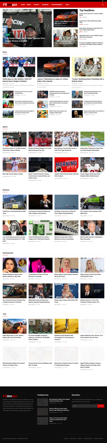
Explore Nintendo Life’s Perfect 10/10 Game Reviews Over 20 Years (91, 336)
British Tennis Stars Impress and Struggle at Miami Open (58, 111)
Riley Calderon (6, 279)
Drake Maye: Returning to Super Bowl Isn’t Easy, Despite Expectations (91, 29)
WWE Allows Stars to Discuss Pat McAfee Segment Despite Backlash (39, 301)
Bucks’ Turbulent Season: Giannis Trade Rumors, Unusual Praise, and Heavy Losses (39, 176)
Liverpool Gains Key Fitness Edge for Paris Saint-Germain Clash (24, 111)
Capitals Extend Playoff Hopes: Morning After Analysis (66, 175)
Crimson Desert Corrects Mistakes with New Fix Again (40, 364)
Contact (66, 438)
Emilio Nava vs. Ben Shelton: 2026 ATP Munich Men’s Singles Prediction (17, 80)
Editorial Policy (88, 438)
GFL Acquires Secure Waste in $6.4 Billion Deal (91, 212)
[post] (27, 28)
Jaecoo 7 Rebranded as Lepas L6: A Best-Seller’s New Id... (65, 22)
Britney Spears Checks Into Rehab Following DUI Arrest (90, 275)
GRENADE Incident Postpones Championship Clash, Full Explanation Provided (59, 93)
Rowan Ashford (6, 216)
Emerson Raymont (9, 44)
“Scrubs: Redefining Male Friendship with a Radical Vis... (64, 42)
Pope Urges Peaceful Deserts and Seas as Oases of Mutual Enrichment (24, 102)
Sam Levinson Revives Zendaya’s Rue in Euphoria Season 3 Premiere (14, 301)
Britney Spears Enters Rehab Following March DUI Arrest (66, 275)
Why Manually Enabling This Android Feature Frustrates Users (14, 364)
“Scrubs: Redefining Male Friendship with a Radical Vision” (88, 80)
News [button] (29, 4)
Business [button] (46, 4)
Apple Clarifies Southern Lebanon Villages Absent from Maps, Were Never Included (90, 365)
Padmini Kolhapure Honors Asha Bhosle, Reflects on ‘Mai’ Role (12, 275)
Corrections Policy (98, 438)
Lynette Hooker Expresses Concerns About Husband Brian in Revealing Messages (58, 103)
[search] (102, 4)
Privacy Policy (73, 438)
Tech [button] (68, 4)
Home (23, 5)
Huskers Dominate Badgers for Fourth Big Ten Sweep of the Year (40, 149)
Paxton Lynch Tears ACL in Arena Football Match (23, 92)
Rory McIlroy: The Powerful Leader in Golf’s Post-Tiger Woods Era (66, 149)
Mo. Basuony (57, 25)
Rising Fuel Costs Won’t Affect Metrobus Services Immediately (64, 238)
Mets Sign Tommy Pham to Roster (13, 174)
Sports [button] (37, 4)
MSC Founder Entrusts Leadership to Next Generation (91, 238)
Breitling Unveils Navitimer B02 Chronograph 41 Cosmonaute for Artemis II (64, 337)
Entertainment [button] (57, 4)
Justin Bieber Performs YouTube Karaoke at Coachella (38, 275)
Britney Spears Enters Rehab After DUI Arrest (66, 301)
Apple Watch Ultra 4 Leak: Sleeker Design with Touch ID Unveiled (91, 36)
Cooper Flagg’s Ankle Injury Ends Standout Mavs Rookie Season (90, 175)
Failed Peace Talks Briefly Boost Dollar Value (14, 212)
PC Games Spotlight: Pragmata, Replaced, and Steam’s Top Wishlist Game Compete (91, 43)
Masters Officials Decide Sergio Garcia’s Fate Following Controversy (59, 409)
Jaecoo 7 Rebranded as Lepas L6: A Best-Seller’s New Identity (52, 80)
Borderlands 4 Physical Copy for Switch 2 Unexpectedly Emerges (66, 364)
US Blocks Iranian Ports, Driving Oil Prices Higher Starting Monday (65, 212)
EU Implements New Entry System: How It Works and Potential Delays (93, 102)
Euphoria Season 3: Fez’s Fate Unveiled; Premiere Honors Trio (89, 301)
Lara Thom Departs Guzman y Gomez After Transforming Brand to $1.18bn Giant (14, 239)
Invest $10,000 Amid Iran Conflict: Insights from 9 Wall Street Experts (39, 238)
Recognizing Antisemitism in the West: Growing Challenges (92, 92)
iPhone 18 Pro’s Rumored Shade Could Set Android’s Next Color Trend (58, 419)
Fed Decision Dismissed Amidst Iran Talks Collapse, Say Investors (39, 212)
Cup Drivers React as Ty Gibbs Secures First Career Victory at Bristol (14, 149)
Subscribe (100, 406)
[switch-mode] (103, 0)
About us (80, 438)
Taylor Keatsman (6, 340)
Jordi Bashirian (52, 106)
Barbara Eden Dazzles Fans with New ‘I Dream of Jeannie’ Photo (94, 111)
